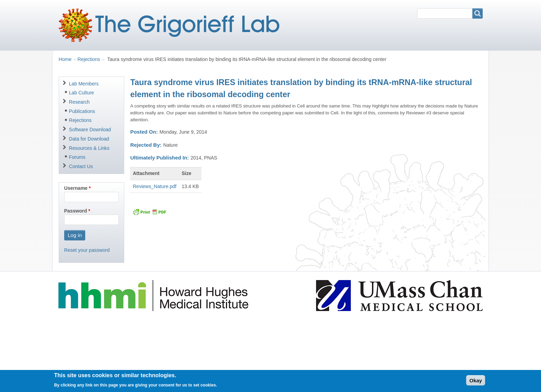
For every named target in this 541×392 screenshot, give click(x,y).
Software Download (90, 129)
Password (75, 211)
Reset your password (87, 250)
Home (65, 59)
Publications (82, 111)
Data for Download (89, 139)
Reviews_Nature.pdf (154, 186)
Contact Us (81, 166)
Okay (475, 382)
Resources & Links (89, 148)
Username (76, 188)
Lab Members (84, 83)
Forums (77, 157)
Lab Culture (81, 92)
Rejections (88, 59)
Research (79, 102)
